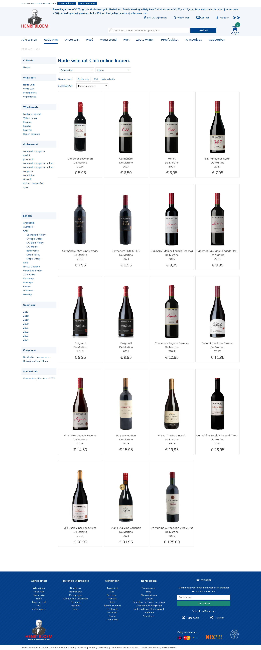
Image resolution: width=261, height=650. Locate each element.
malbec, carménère (33, 183)
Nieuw (26, 67)
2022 (25, 331)
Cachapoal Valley (35, 234)
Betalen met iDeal (179, 638)
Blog (148, 591)
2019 (25, 319)
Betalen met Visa (195, 638)
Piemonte (76, 602)
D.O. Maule (32, 246)
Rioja (75, 609)
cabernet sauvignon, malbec (38, 163)
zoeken (203, 30)
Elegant (27, 121)
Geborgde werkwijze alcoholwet (158, 647)
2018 (25, 315)
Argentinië (28, 222)
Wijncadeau (193, 39)
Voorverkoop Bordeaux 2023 (39, 378)
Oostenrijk (28, 278)
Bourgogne (75, 591)
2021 (25, 327)
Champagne (75, 595)
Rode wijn (51, 39)
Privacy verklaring (99, 647)
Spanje (27, 286)
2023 (25, 335)
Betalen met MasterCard (186, 638)
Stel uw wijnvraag (155, 17)
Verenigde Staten (32, 270)
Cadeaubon (217, 39)
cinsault (27, 179)
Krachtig (27, 129)
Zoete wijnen (145, 39)
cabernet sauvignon (34, 151)
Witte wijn (72, 39)
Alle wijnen (29, 39)
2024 (25, 339)
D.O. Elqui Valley (34, 242)
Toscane (75, 605)
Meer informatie (87, 3)
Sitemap (82, 647)
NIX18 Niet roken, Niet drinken (214, 637)
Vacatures (148, 616)
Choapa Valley (34, 238)
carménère (29, 175)
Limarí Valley (33, 254)
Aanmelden (204, 603)
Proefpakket (170, 39)
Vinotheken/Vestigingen (149, 605)
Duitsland (28, 290)
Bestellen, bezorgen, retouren (149, 602)
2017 (25, 311)
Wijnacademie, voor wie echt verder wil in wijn (234, 634)
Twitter (219, 617)
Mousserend (108, 39)
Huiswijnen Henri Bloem (35, 361)
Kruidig (27, 125)
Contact (202, 17)
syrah (26, 187)
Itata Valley (32, 250)
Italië (25, 262)
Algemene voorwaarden (125, 647)
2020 (25, 323)
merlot (26, 155)
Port (126, 39)
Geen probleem (67, 3)
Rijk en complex (31, 133)
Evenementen (149, 588)
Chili (25, 230)
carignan (28, 171)
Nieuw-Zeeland (31, 266)
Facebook (193, 617)
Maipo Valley (33, 258)
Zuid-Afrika (29, 274)
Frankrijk (27, 294)
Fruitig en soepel (32, 113)
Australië (28, 226)
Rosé (89, 39)
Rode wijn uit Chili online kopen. (37, 18)
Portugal (28, 282)
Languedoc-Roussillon (75, 598)
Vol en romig (30, 117)
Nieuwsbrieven (149, 595)
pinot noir (28, 159)
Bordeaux (75, 588)
